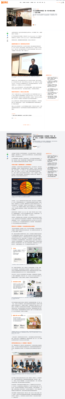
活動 (37, 2)
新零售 (37, 134)
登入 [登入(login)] (57, 2)
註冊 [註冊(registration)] (59, 2)
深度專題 (24, 2)
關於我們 (57, 0)
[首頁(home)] (4, 2)
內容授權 (64, 0)
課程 (40, 2)
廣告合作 (61, 0)
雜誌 (42, 2)
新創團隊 (37, 9)
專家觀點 (32, 2)
